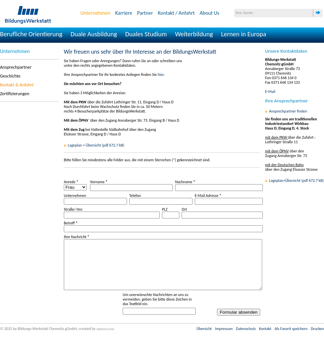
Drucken (317, 338)
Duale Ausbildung (94, 34)
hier (161, 74)
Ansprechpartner (15, 67)
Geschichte (10, 76)
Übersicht (204, 338)
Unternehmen (95, 13)
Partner (145, 13)
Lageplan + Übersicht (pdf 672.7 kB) (96, 145)
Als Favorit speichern (291, 338)
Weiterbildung (194, 34)
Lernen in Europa (243, 34)
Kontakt (265, 338)
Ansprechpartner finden (288, 111)
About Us (209, 13)
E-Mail (270, 91)
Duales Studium (146, 34)
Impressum (224, 338)
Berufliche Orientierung (31, 34)
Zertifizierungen (14, 93)
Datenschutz (246, 338)
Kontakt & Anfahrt (17, 85)
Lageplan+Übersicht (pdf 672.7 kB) (296, 180)
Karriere (123, 13)
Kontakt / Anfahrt (176, 13)
